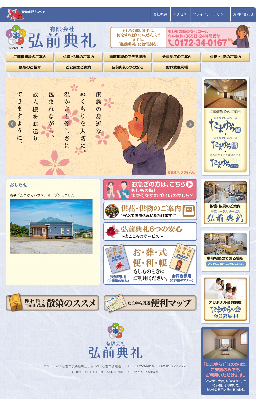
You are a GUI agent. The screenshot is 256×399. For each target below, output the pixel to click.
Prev (12, 124)
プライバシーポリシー (210, 14)
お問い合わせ (243, 14)
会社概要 (160, 14)
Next (190, 124)
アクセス (180, 14)
